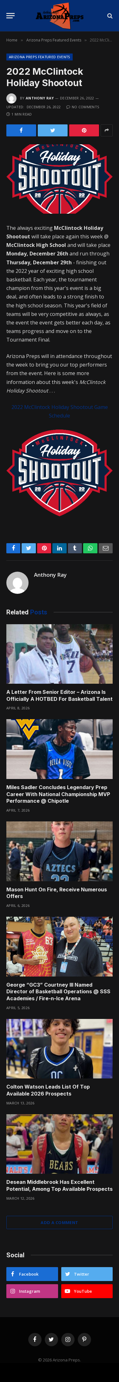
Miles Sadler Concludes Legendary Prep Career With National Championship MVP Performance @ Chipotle (58, 794)
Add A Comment (59, 1222)
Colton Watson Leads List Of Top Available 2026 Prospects (48, 1090)
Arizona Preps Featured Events (39, 56)
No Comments (82, 106)
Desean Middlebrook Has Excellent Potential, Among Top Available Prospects (59, 1185)
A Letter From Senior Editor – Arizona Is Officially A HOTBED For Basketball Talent (59, 695)
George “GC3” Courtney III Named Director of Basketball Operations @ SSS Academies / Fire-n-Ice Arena (58, 992)
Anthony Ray (40, 98)
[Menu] (10, 16)
